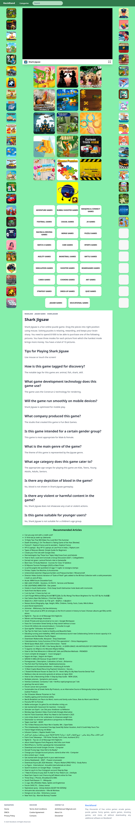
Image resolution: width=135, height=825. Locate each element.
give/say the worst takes (34, 684)
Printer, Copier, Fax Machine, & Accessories (41, 570)
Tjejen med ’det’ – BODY (34, 722)
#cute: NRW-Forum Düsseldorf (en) (38, 580)
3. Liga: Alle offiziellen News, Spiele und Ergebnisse (45, 783)
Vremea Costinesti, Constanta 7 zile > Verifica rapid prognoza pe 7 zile (52, 682)
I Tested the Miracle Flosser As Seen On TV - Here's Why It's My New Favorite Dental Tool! (59, 671)
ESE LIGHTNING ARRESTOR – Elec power (40, 585)
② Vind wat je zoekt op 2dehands (38, 537)
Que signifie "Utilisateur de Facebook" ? (40, 628)
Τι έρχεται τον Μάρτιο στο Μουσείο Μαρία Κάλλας (44, 649)
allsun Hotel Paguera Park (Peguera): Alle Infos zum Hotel (47, 742)
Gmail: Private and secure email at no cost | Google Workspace (49, 621)
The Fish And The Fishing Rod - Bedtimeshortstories (45, 664)
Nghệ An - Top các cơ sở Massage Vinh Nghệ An (43, 616)
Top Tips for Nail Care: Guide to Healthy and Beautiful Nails (48, 631)
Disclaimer (59, 816)
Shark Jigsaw (52, 314)
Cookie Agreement (37, 812)
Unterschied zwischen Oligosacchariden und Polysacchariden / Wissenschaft (55, 573)
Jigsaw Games (40, 314)
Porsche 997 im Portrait (34, 702)
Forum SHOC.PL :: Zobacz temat (37, 785)
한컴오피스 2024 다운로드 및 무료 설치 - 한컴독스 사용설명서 (48, 601)
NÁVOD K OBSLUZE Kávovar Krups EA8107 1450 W (44, 659)
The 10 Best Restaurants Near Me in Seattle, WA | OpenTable (49, 725)
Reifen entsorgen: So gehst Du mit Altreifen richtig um (46, 704)
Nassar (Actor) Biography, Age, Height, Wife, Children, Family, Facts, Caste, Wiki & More (59, 603)
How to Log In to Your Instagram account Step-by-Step (46, 770)
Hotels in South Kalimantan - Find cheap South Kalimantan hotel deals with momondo (58, 588)
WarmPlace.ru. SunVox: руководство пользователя (45, 745)
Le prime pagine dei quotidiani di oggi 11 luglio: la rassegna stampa (51, 568)
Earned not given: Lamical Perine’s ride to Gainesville (45, 560)
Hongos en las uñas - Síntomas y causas (40, 793)
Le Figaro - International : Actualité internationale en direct (48, 765)
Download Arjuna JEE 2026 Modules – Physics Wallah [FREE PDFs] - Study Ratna (56, 762)
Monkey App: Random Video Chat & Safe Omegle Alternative (48, 712)
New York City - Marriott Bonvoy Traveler (41, 795)
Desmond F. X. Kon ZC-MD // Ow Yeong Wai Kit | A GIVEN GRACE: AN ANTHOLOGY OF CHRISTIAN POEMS (66, 646)
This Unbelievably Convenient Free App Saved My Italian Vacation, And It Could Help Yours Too (62, 727)
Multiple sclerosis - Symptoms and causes (41, 679)
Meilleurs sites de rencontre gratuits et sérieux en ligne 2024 (48, 674)
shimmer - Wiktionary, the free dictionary (41, 608)
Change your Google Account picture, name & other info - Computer (51, 752)
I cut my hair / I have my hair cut (37, 593)
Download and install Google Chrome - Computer (44, 747)
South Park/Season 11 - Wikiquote (38, 780)
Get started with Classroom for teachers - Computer (45, 707)
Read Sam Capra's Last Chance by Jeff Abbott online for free (48, 775)
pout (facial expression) (34, 606)
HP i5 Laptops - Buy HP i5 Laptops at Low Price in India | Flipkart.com (52, 547)
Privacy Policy (9, 816)
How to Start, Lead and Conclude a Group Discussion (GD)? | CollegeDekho (54, 558)
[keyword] (47, 3)
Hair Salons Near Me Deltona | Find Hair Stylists (43, 598)
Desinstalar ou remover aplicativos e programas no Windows (49, 719)
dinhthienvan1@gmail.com (65, 809)
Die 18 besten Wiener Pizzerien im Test (40, 694)
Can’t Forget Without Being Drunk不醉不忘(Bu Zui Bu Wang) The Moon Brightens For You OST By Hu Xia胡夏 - (68, 596)
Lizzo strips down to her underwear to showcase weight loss (48, 717)
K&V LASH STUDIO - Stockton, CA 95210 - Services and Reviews (49, 583)
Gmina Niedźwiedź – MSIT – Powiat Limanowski (43, 760)
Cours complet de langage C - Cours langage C (43, 654)
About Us (58, 812)
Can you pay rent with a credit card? (39, 535)
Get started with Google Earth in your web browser (45, 757)
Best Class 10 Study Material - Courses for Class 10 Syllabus (48, 563)
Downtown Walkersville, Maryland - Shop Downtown (45, 639)
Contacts (33, 816)
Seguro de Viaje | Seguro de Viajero (39, 656)
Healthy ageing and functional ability (39, 697)
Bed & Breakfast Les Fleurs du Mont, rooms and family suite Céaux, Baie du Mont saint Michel (62, 699)
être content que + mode (34, 755)
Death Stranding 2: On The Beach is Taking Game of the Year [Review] (52, 542)
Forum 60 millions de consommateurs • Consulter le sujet (47, 626)
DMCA (6, 812)
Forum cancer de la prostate (36, 687)
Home (6, 809)
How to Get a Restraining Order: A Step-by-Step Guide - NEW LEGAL (51, 676)
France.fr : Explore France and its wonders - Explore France (48, 545)
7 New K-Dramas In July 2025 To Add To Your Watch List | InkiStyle (51, 773)
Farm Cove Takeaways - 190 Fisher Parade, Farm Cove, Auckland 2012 (52, 737)
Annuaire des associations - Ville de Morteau (42, 790)
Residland (9, 3)
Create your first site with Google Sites (40, 553)
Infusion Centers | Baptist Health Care (40, 732)
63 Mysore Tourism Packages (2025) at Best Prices (44, 565)
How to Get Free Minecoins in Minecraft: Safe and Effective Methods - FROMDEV (56, 651)
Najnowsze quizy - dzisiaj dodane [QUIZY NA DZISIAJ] (45, 788)
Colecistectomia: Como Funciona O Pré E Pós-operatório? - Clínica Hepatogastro (56, 641)
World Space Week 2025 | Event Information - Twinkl (45, 644)
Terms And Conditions (38, 809)
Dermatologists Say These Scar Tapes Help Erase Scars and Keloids (51, 555)
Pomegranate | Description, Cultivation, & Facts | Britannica (48, 661)
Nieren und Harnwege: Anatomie (38, 618)
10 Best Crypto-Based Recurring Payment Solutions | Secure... (49, 669)
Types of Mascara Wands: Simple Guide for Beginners (46, 550)
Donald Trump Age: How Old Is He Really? (41, 750)
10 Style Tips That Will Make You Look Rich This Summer (47, 540)
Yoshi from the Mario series (35, 590)
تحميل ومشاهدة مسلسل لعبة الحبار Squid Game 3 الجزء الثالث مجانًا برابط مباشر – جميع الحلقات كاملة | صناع (64, 735)
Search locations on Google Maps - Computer (42, 768)
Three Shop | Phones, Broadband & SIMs (41, 778)
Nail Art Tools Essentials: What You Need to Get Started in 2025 (49, 714)
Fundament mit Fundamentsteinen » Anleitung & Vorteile (47, 666)
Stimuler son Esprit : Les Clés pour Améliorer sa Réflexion (47, 709)
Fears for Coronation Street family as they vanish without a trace (50, 623)
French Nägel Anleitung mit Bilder (38, 730)
